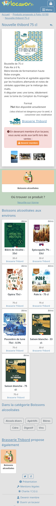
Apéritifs (32, 420)
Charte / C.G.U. (28, 491)
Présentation (28, 481)
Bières (46, 420)
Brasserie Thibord (14, 261)
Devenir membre (28, 142)
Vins (41, 427)
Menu (47, 9)
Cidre (15, 427)
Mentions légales (28, 486)
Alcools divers (14, 420)
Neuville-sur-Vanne (28, 202)
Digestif (28, 427)
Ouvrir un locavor (28, 502)
